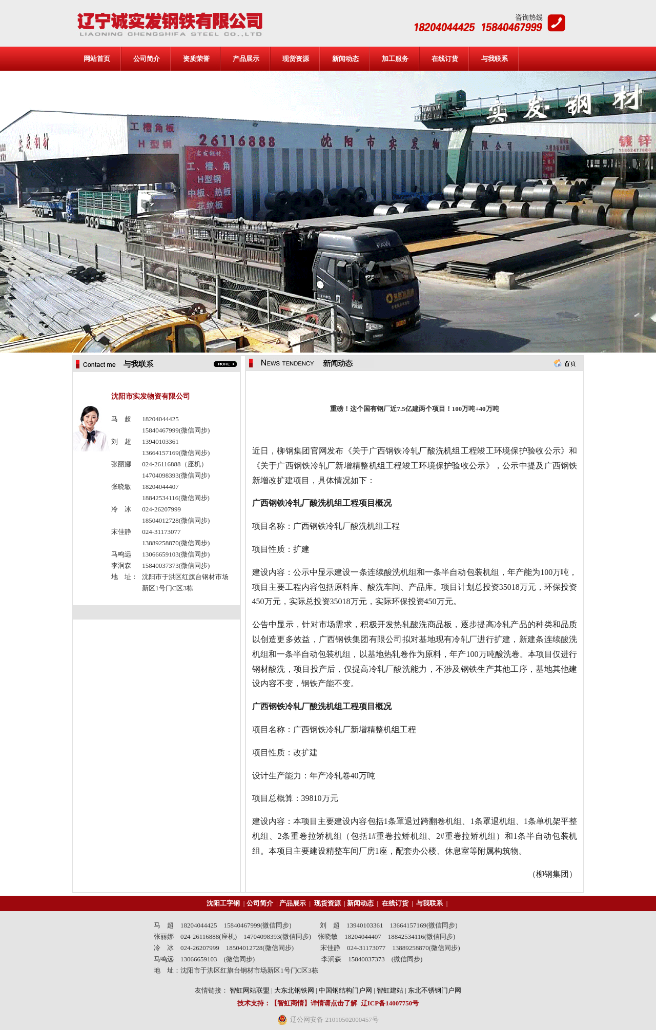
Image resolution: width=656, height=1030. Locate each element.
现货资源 (295, 59)
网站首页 (97, 59)
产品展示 (246, 59)
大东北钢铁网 (294, 990)
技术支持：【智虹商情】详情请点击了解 (297, 1003)
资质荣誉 (196, 59)
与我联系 (494, 59)
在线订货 (445, 59)
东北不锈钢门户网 (434, 990)
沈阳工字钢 (223, 903)
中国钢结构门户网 (345, 990)
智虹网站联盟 (250, 990)
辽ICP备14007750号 (390, 1003)
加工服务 (395, 59)
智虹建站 (390, 990)
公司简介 (146, 59)
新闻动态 (345, 59)
